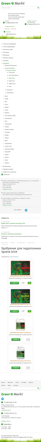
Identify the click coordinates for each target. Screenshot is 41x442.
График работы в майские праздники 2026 (13, 223)
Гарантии (31, 382)
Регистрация (13, 28)
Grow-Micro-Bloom (13, 75)
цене (11, 256)
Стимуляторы (10, 92)
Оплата (17, 382)
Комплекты (9, 90)
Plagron (7, 126)
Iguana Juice (12, 78)
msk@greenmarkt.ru (32, 21)
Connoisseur (12, 72)
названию (15, 256)
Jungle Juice (12, 81)
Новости (3, 385)
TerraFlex (7, 132)
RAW (6, 140)
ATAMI (6, 99)
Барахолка (6, 174)
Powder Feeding (9, 129)
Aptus (6, 96)
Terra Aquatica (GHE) (10, 115)
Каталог (3, 382)
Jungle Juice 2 (12, 83)
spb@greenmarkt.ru (10, 26)
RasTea (7, 157)
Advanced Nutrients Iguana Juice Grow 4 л (20, 360)
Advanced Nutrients (10, 68)
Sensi (10, 86)
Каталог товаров (4, 242)
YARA (6, 160)
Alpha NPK (7, 152)
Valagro (7, 138)
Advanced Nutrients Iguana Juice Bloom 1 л (20, 276)
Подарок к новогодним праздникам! (11, 234)
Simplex (7, 163)
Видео (9, 385)
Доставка (23, 382)
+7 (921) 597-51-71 (33, 24)
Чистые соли (8, 146)
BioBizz (7, 107)
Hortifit (6, 154)
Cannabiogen (8, 124)
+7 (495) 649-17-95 (11, 23)
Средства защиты (9, 149)
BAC (6, 101)
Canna (6, 110)
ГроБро (7, 135)
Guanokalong (8, 118)
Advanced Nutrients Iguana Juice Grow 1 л (20, 304)
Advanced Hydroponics (11, 65)
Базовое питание (11, 70)
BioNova (7, 113)
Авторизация (7, 28)
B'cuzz (6, 104)
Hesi (6, 121)
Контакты (16, 385)
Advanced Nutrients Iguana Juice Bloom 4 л (20, 332)
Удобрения (12, 242)
